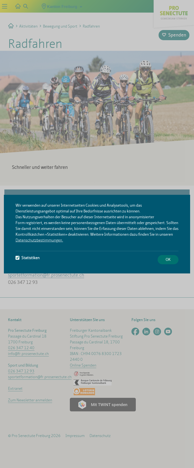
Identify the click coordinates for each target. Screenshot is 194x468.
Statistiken (28, 257)
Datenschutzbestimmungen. (39, 240)
